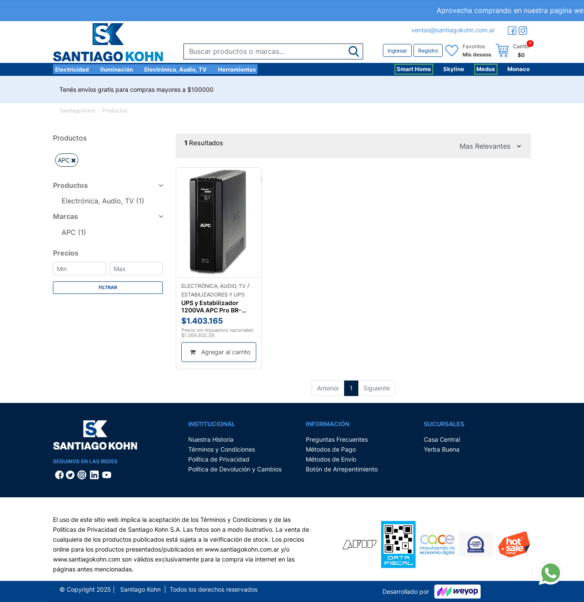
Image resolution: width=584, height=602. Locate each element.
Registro (428, 50)
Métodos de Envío (331, 459)
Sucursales (444, 423)
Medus (485, 69)
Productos (115, 110)
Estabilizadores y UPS (213, 294)
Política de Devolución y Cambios (235, 469)
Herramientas (237, 69)
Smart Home (414, 69)
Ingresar (397, 50)
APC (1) (74, 232)
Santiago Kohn (77, 110)
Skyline (453, 69)
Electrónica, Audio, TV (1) (103, 201)
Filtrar (108, 287)
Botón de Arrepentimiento (342, 469)
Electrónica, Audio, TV (175, 69)
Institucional (211, 423)
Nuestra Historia (210, 439)
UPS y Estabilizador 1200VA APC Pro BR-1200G (211, 306)
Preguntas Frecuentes (337, 439)
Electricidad (72, 69)
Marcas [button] (65, 216)
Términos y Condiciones (221, 449)
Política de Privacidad (218, 459)
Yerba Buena (442, 449)
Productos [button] (70, 185)
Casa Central (442, 439)
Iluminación (116, 69)
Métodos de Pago (331, 449)
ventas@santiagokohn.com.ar (453, 30)
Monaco (518, 69)
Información (327, 423)
